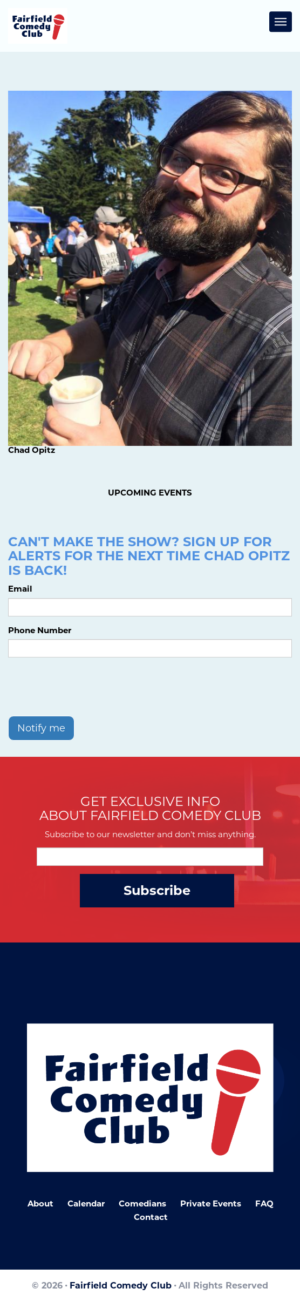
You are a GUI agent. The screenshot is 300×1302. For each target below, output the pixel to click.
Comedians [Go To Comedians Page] (142, 1203)
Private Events (210, 1203)
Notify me (41, 728)
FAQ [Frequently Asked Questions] (264, 1203)
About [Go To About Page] (40, 1203)
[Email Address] (150, 856)
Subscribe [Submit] (157, 890)
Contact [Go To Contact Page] (151, 1217)
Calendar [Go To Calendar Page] (86, 1203)
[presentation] (90, 687)
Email (20, 589)
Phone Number (39, 630)
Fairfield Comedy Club (121, 1285)
